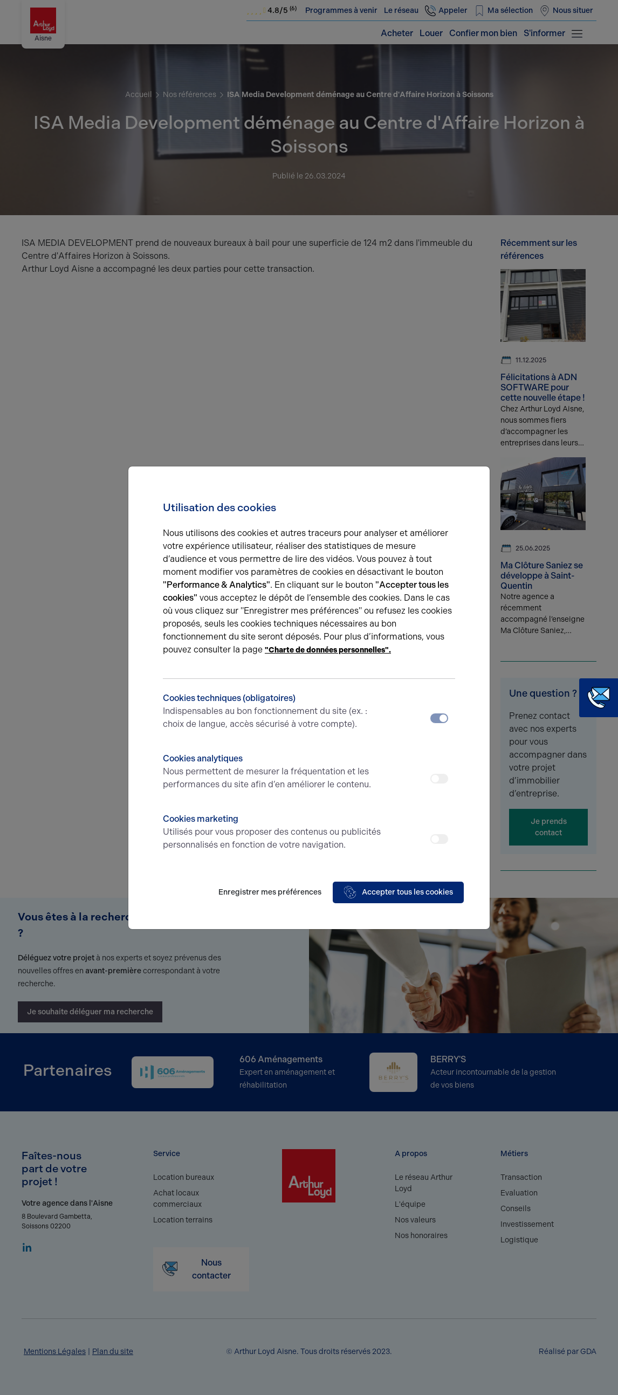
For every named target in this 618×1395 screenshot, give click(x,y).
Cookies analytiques (272, 772)
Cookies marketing (272, 832)
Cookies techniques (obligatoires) (272, 712)
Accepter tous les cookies (398, 892)
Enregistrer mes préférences (269, 892)
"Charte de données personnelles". (328, 650)
